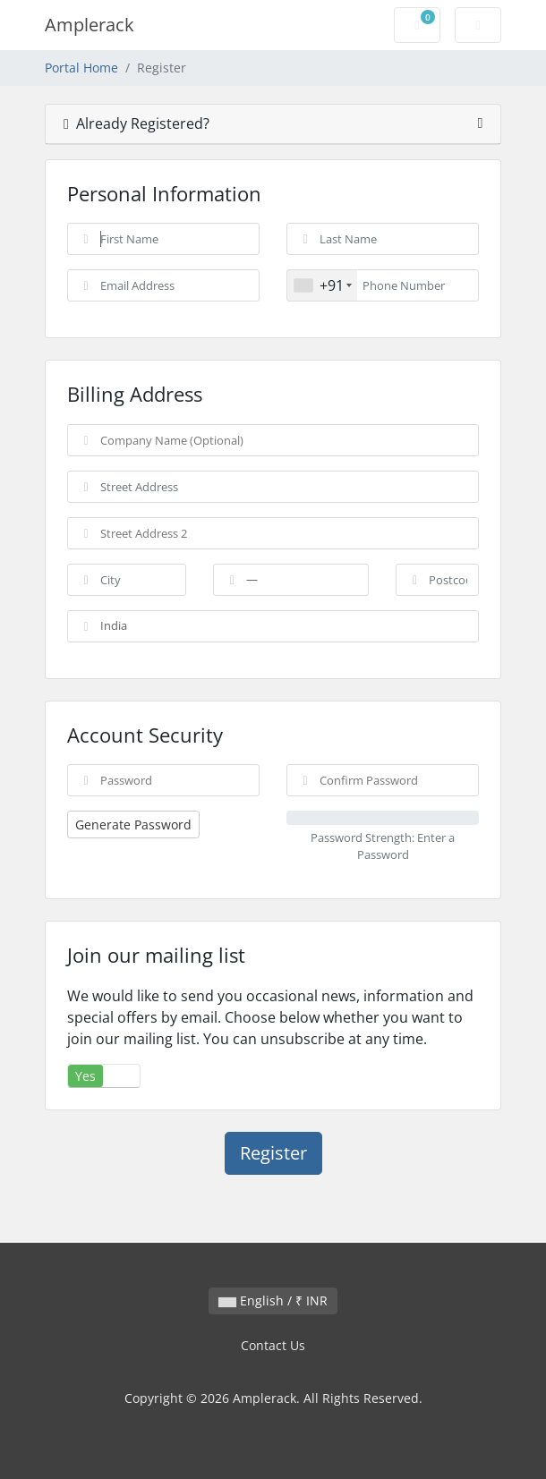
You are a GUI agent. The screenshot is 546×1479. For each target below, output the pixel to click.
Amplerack (89, 25)
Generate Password (133, 824)
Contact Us (273, 1345)
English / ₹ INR (273, 1300)
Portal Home (81, 67)
